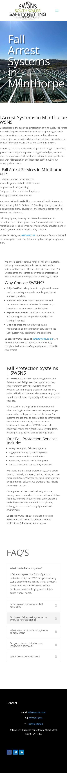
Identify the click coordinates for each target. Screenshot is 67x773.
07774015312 (28, 235)
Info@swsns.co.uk (43, 338)
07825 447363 (36, 724)
